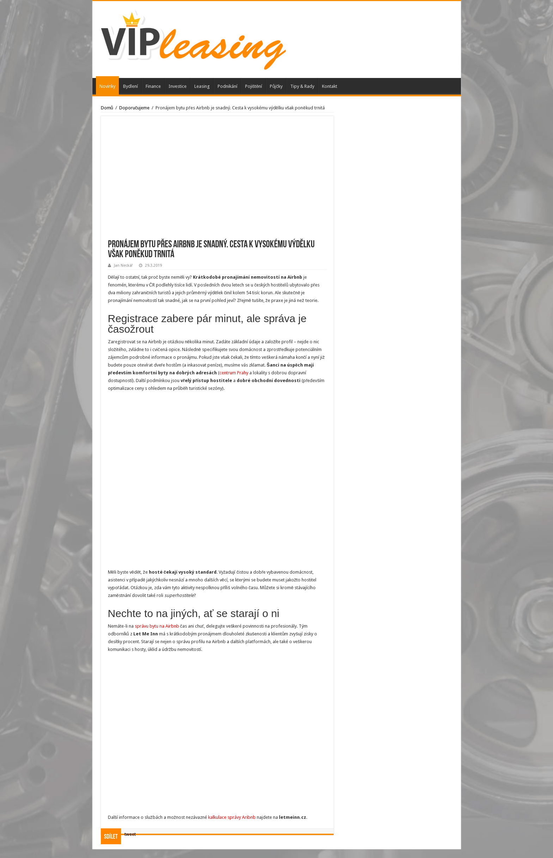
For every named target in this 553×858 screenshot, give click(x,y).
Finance (153, 86)
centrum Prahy (233, 372)
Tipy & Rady (302, 86)
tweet (130, 834)
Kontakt (329, 86)
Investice (178, 86)
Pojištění (253, 86)
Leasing (202, 86)
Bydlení (130, 86)
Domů (107, 107)
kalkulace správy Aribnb (232, 817)
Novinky (107, 86)
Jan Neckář (123, 265)
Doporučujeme (134, 107)
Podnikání (227, 86)
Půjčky (276, 86)
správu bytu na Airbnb (157, 626)
